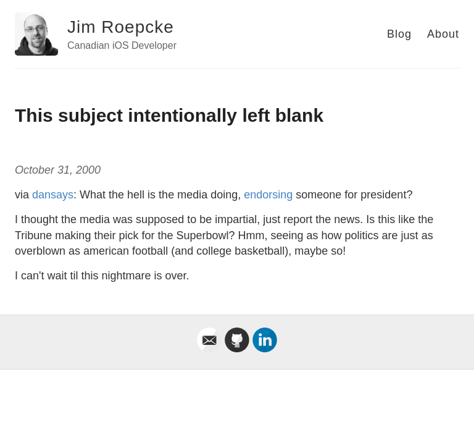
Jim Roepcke (120, 26)
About (443, 34)
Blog (399, 34)
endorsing (268, 195)
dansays (52, 195)
